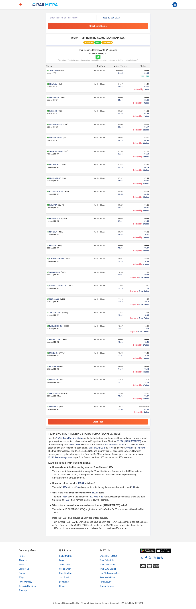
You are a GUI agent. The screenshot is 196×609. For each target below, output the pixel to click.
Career (22, 573)
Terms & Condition (28, 586)
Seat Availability (107, 577)
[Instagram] (154, 558)
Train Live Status (108, 564)
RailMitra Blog (66, 556)
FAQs (21, 577)
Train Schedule (107, 560)
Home (22, 556)
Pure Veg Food (66, 573)
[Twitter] (141, 558)
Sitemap (23, 590)
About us (23, 560)
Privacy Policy (25, 582)
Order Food (98, 422)
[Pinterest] (162, 558)
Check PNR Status (108, 556)
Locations (64, 582)
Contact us (24, 569)
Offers (62, 586)
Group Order (65, 569)
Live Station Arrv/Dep (110, 573)
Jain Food (64, 577)
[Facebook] (146, 558)
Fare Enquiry (106, 582)
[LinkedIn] (158, 558)
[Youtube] (150, 558)
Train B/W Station (108, 569)
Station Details (107, 586)
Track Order (64, 564)
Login (62, 560)
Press (21, 564)
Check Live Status (98, 26)
